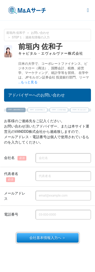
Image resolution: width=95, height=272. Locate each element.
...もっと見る (27, 82)
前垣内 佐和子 (15, 33)
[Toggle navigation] (88, 10)
